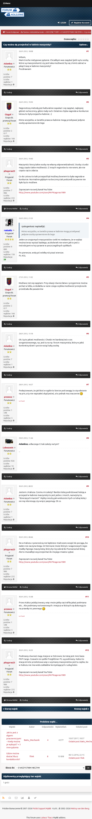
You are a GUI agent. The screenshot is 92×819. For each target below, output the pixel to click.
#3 (87, 159)
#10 (87, 537)
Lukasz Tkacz (47, 817)
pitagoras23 (9, 171)
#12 (87, 650)
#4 (87, 218)
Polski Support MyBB (42, 808)
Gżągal (8, 114)
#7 (87, 385)
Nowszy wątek (80, 709)
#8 (87, 438)
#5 (87, 277)
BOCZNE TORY (52, 32)
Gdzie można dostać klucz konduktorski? (13, 756)
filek (32, 756)
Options (84, 45)
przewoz (8, 397)
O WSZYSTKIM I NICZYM (71, 32)
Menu (6, 3)
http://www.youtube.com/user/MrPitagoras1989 (42, 192)
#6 (87, 334)
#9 (87, 486)
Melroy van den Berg (80, 808)
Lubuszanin (8, 448)
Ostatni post (74, 741)
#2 (87, 102)
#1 (87, 51)
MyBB (54, 808)
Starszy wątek (11, 709)
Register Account (80, 22)
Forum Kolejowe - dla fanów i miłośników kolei (25, 32)
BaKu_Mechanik (31, 740)
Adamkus (8, 64)
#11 (87, 597)
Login (61, 22)
